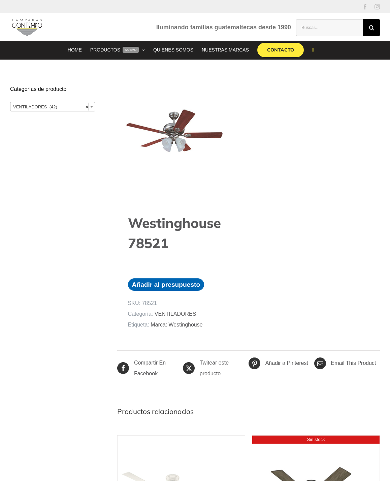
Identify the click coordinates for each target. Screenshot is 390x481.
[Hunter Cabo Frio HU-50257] (176, 441)
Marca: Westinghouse (176, 325)
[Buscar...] (329, 27)
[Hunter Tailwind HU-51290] (311, 441)
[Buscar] (371, 27)
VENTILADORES (175, 314)
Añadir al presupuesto (166, 284)
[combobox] (52, 106)
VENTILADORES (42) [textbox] (50, 107)
